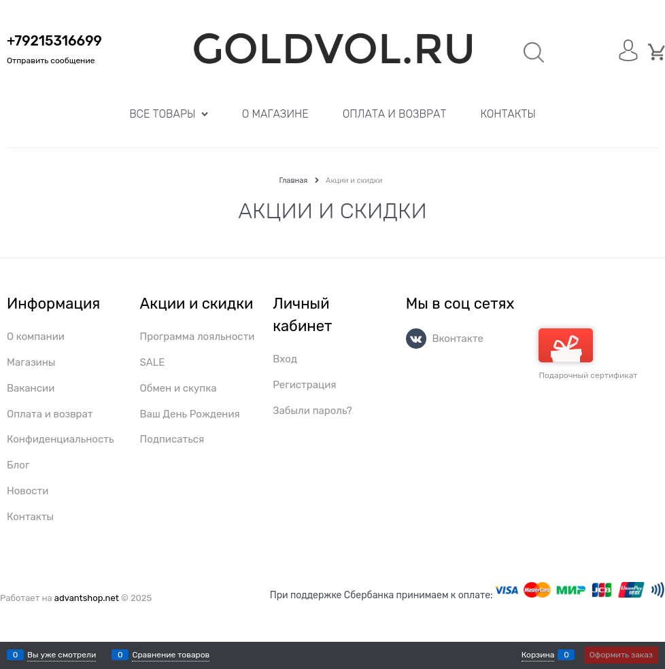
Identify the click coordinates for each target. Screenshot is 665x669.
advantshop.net (86, 598)
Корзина (538, 654)
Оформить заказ (621, 654)
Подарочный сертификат (588, 354)
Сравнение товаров (170, 654)
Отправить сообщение (51, 60)
